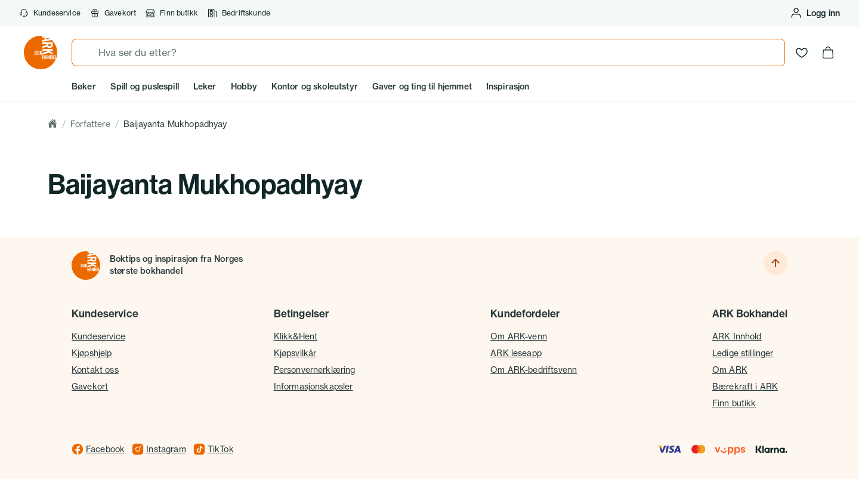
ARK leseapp (516, 353)
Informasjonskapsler (313, 386)
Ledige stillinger (743, 353)
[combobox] (428, 52)
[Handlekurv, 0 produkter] (828, 52)
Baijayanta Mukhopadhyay (175, 124)
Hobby (244, 86)
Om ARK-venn (518, 336)
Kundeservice (50, 13)
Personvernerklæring (315, 369)
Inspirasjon (508, 86)
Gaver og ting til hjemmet (422, 86)
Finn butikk (172, 13)
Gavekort (90, 386)
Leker (205, 86)
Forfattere (90, 124)
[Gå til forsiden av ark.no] (40, 52)
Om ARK (729, 369)
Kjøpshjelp (92, 353)
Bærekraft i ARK (745, 386)
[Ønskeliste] (802, 52)
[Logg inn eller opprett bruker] (815, 13)
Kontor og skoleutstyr (314, 86)
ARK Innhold (737, 336)
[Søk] (85, 52)
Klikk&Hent (296, 336)
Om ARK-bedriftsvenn (533, 369)
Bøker (84, 86)
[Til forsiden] (86, 265)
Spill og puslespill (144, 86)
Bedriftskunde (239, 13)
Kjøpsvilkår (295, 353)
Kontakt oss (95, 369)
